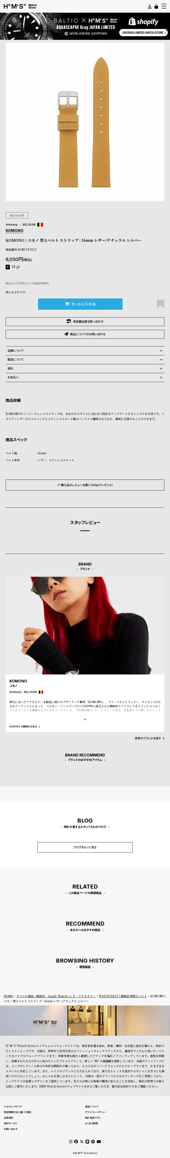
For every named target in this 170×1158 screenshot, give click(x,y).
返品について (91, 1106)
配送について (85, 359)
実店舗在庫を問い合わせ (85, 321)
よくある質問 (91, 1123)
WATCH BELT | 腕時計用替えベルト (123, 996)
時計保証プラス (92, 1117)
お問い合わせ (11, 1129)
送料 (85, 368)
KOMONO (14, 230)
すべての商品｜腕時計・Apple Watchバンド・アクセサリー (56, 996)
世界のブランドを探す (149, 738)
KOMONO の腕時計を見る (24, 726)
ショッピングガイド (13, 1106)
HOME (8, 996)
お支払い (85, 377)
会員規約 (8, 1117)
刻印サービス (10, 1123)
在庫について (85, 350)
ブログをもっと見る (85, 847)
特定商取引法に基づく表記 (17, 1112)
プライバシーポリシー (96, 1112)
